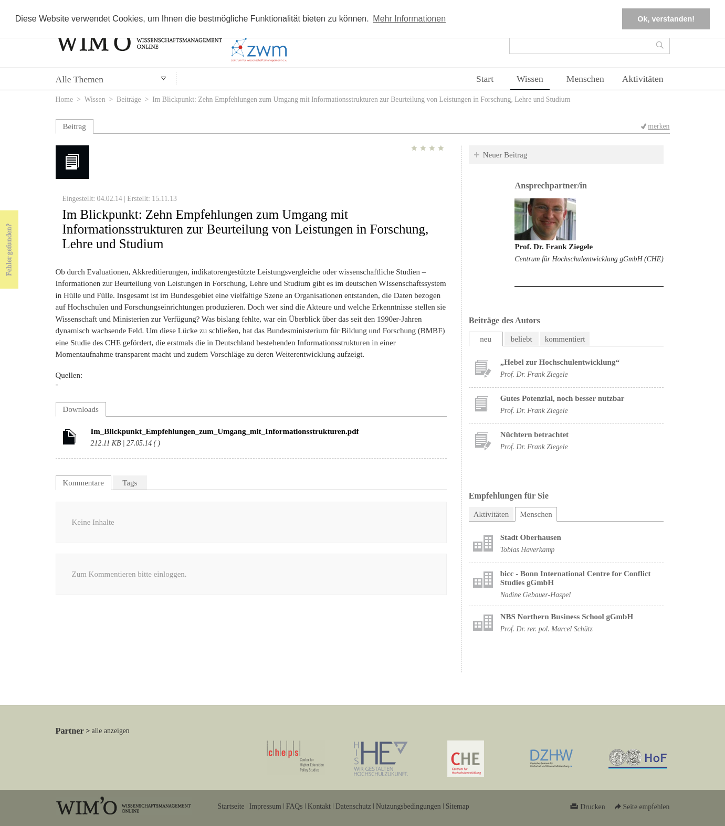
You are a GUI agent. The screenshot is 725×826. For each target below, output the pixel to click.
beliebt (521, 339)
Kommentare (83, 483)
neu (485, 339)
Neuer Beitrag (505, 155)
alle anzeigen (111, 731)
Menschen (585, 78)
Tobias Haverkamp (527, 550)
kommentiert (565, 339)
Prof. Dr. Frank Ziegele (553, 246)
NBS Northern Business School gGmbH (566, 616)
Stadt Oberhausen (530, 537)
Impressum (265, 806)
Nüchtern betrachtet (534, 434)
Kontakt (319, 806)
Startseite (231, 806)
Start (484, 78)
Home (64, 99)
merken (658, 126)
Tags (129, 483)
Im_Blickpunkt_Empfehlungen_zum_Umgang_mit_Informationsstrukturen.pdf (225, 431)
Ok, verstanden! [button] (666, 19)
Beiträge (129, 99)
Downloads (81, 409)
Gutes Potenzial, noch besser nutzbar (562, 398)
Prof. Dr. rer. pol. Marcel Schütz (546, 629)
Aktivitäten (643, 78)
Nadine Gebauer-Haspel (535, 595)
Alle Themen (80, 79)
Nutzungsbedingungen (408, 806)
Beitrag (74, 126)
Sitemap (457, 806)
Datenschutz (353, 806)
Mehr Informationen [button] (409, 18)
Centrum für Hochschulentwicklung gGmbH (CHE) (588, 259)
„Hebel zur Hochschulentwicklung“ (559, 362)
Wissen (530, 78)
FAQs (294, 806)
